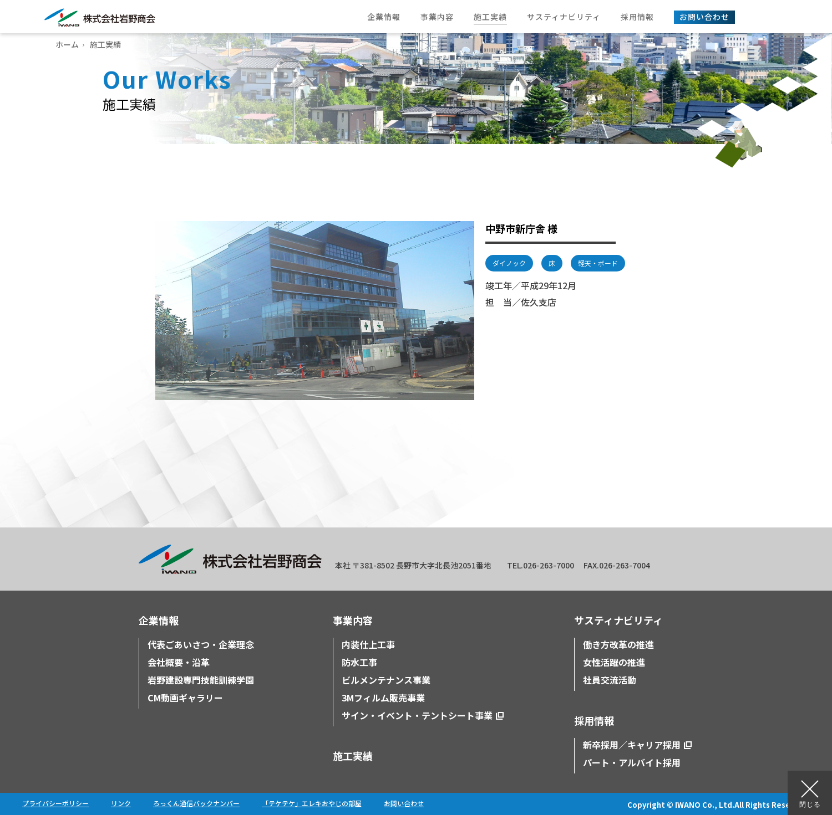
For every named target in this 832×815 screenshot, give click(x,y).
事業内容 (353, 620)
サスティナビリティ (618, 620)
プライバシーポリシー (55, 803)
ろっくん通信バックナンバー (196, 803)
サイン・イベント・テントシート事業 (417, 715)
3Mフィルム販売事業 (383, 697)
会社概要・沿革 (179, 662)
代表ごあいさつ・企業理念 (201, 644)
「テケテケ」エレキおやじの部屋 (312, 803)
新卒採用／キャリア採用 (632, 744)
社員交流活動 (609, 679)
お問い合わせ (404, 803)
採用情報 (594, 720)
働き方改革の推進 (618, 644)
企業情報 (159, 620)
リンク (121, 803)
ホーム (67, 44)
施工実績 (353, 756)
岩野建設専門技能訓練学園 (201, 679)
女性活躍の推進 (614, 662)
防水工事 (359, 662)
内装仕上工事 (368, 644)
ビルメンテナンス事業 (386, 679)
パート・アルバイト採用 (632, 762)
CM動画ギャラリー (185, 697)
